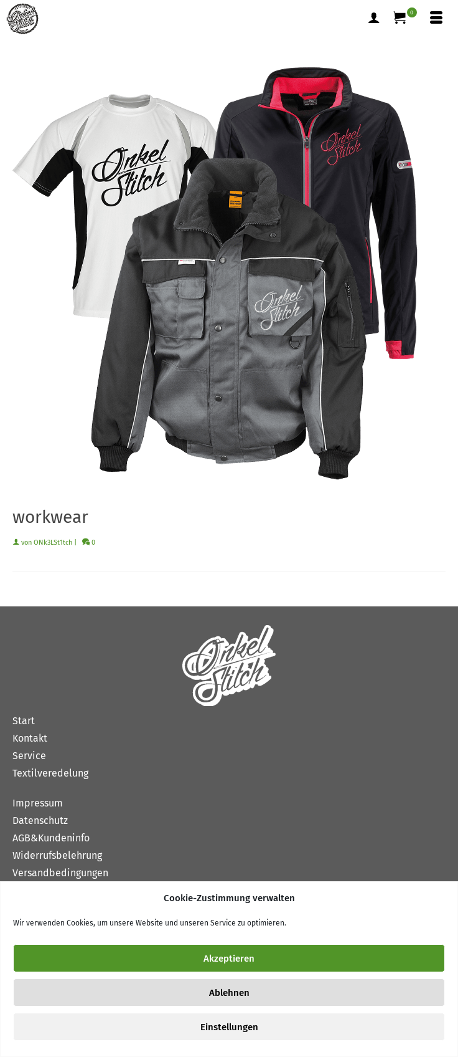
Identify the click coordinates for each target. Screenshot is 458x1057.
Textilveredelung (50, 773)
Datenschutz (40, 820)
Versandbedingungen (60, 873)
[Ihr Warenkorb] (405, 18)
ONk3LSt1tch (53, 542)
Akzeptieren (229, 958)
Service (29, 756)
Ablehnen (229, 992)
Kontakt (29, 738)
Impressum (37, 803)
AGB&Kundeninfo (51, 838)
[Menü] (436, 18)
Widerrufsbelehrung (57, 855)
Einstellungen (229, 1027)
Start (23, 721)
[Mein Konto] (374, 18)
